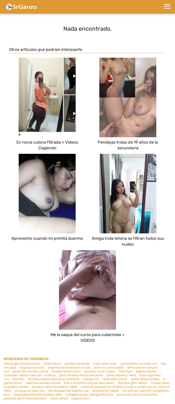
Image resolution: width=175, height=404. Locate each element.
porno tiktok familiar (145, 379)
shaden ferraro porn (66, 371)
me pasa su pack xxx (30, 391)
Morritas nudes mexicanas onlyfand (53, 379)
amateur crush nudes (99, 371)
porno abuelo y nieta (121, 375)
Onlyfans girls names (132, 383)
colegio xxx (91, 379)
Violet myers (52, 364)
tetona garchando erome (22, 364)
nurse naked (59, 398)
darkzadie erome (115, 379)
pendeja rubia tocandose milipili (54, 387)
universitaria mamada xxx (138, 364)
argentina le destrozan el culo (69, 367)
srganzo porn (80, 398)
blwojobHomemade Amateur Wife (38, 395)
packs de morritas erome (30, 371)
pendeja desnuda (77, 364)
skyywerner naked (105, 391)
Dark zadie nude (104, 364)
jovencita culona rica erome (137, 395)
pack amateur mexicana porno (81, 375)
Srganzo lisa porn (32, 367)
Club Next (125, 371)
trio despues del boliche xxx (68, 391)
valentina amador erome (42, 383)
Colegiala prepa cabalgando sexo (89, 395)
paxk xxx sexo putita (109, 367)
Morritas (18, 379)
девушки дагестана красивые (25, 398)
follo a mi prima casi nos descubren (89, 383)
